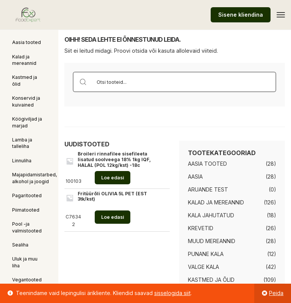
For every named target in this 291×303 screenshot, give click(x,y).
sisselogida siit (172, 293)
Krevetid (200, 228)
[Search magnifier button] (83, 81)
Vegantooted (27, 280)
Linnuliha (21, 160)
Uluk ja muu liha (25, 262)
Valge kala (203, 267)
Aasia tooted (26, 42)
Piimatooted (25, 210)
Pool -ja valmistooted (27, 227)
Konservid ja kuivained (26, 101)
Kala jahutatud (211, 215)
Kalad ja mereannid (24, 60)
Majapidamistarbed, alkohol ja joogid (34, 178)
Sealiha (20, 245)
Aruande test (208, 189)
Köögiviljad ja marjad (27, 122)
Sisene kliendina (240, 14)
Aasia (195, 176)
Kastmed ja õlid (24, 80)
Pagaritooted (27, 195)
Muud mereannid (211, 241)
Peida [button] (276, 293)
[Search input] (184, 82)
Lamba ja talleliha (22, 143)
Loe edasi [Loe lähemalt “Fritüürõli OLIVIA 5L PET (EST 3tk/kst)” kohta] (112, 217)
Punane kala (206, 254)
